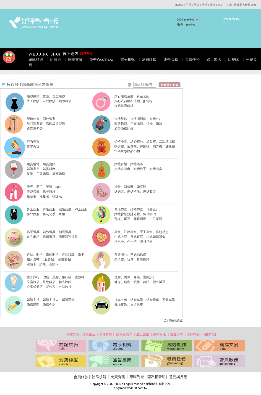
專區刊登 (137, 377)
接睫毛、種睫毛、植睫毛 (44, 196)
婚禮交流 (72, 334)
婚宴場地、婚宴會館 (41, 164)
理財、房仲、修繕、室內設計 (135, 277)
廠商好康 (159, 334)
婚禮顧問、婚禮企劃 (41, 304)
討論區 (55, 59)
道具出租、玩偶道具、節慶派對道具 (52, 237)
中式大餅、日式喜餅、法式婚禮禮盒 (139, 237)
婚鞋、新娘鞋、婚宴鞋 (130, 186)
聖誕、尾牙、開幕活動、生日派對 (138, 219)
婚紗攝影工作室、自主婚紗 (46, 96)
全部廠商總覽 (173, 320)
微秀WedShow (101, 59)
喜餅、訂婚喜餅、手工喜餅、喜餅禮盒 (141, 232)
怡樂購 (233, 59)
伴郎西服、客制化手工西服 (46, 214)
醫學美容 (33, 146)
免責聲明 (118, 377)
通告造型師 (35, 128)
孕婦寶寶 (105, 334)
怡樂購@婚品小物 (127, 151)
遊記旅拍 (142, 334)
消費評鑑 (149, 59)
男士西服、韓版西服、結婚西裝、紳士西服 (57, 209)
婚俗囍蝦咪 (124, 334)
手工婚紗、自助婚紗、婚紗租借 (49, 101)
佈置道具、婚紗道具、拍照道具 (49, 232)
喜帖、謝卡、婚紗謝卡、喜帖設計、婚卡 (55, 254)
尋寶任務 (192, 59)
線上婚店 (213, 59)
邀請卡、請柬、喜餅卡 (43, 264)
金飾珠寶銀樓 (123, 106)
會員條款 (81, 377)
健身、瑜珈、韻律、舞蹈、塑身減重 (139, 282)
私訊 (220, 4)
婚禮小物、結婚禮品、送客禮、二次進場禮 (144, 141)
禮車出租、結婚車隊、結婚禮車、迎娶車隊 (144, 300)
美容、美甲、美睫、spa (44, 186)
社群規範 (99, 377)
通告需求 (176, 334)
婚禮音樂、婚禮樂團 (128, 164)
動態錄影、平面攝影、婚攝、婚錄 (138, 123)
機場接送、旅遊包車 (128, 304)
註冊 (188, 4)
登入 (196, 4)
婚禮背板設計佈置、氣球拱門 (135, 214)
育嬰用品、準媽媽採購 (130, 254)
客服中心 (193, 334)
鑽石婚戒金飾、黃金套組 (131, 96)
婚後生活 (88, 334)
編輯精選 (36, 59)
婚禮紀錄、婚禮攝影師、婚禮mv (137, 119)
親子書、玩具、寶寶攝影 (131, 259)
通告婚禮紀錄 (123, 128)
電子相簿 (127, 59)
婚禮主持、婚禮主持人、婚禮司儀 (51, 300)
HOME (179, 4)
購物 (212, 4)
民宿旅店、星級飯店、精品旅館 (49, 282)
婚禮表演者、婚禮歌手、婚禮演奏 (138, 169)
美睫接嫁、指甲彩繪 (41, 191)
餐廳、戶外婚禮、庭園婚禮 (46, 173)
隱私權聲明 (156, 377)
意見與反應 (178, 377)
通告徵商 (170, 59)
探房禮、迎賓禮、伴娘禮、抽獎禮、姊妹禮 (144, 146)
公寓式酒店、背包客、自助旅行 (49, 287)
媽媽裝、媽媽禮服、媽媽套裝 (135, 191)
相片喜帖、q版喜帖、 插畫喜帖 (49, 259)
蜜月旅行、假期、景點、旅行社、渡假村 (55, 277)
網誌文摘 (75, 59)
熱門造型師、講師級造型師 (46, 123)
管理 (204, 4)
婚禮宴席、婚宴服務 (41, 169)
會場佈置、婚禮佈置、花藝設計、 (138, 209)
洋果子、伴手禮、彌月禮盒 (133, 241)
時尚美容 (33, 141)
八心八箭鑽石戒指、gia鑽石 (134, 101)
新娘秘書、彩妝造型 (41, 119)
